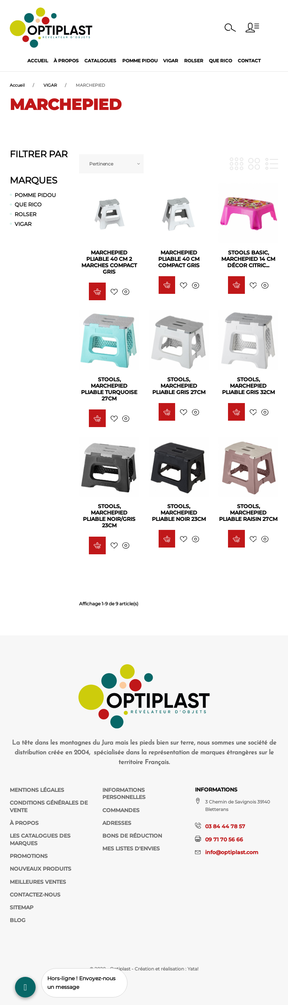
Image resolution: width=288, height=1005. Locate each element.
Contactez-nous (35, 895)
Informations (216, 790)
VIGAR (23, 224)
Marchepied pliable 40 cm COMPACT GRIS (179, 259)
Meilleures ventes (38, 882)
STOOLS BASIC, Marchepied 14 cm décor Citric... (248, 259)
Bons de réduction (132, 836)
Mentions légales (37, 790)
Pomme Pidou (140, 60)
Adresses (116, 823)
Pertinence (101, 164)
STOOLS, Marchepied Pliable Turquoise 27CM (109, 389)
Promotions (29, 856)
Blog (18, 920)
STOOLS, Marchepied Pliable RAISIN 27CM (248, 512)
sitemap (21, 907)
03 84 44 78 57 (225, 826)
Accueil (37, 60)
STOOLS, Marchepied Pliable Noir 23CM (179, 512)
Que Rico (220, 60)
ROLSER (25, 214)
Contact (249, 60)
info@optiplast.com (231, 852)
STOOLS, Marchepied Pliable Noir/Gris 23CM (109, 515)
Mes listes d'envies (131, 849)
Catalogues (100, 60)
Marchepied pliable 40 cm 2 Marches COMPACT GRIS (109, 262)
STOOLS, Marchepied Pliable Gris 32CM (248, 385)
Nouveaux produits (40, 869)
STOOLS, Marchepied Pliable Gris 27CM (179, 385)
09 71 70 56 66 (224, 839)
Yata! (193, 969)
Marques (33, 180)
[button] (252, 28)
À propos (66, 60)
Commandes (121, 810)
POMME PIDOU (35, 195)
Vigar (170, 60)
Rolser (193, 60)
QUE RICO (28, 205)
